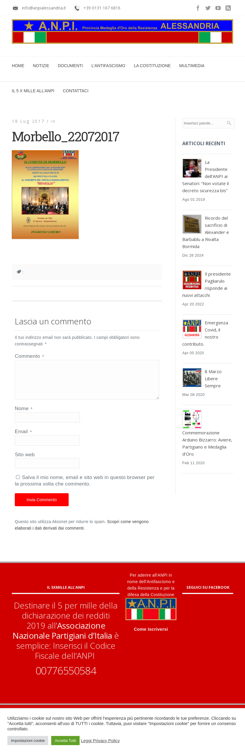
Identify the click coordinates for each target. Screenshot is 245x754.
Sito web (25, 462)
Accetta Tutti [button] (65, 740)
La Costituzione (152, 65)
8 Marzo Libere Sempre (213, 378)
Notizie (41, 65)
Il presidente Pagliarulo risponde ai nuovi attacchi (206, 284)
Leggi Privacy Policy (100, 740)
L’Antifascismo (108, 65)
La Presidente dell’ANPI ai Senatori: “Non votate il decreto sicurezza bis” (205, 176)
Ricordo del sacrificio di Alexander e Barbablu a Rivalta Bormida (205, 232)
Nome (24, 415)
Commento (29, 356)
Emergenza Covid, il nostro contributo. (205, 333)
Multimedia (191, 65)
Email (23, 438)
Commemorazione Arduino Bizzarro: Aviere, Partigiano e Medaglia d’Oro (207, 443)
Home (18, 65)
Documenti (70, 65)
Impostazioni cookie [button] (28, 740)
